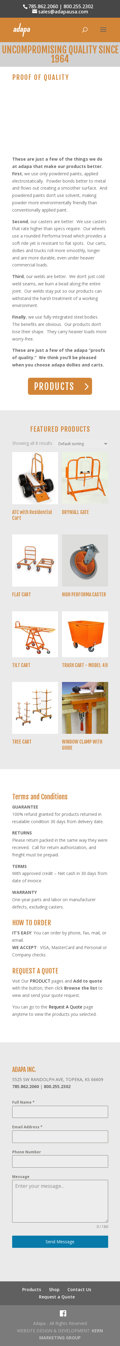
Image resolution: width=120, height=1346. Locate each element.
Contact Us (79, 1289)
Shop (54, 1289)
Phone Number (26, 1152)
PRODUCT (40, 981)
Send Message (60, 1241)
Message (20, 1176)
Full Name (23, 1102)
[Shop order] (81, 444)
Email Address (27, 1127)
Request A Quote (65, 1007)
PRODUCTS (54, 386)
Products (31, 1289)
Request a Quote (57, 1297)
